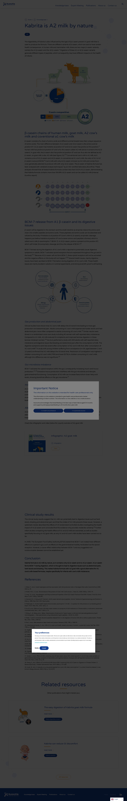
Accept (44, 648)
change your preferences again (41, 642)
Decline (37, 648)
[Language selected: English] (116, 799)
